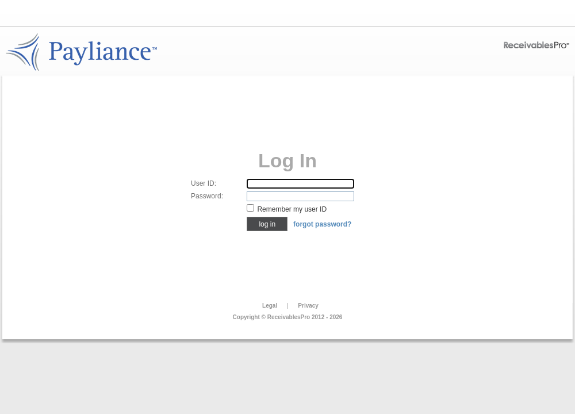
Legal (269, 305)
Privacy (308, 305)
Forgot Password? (322, 224)
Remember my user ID (292, 209)
